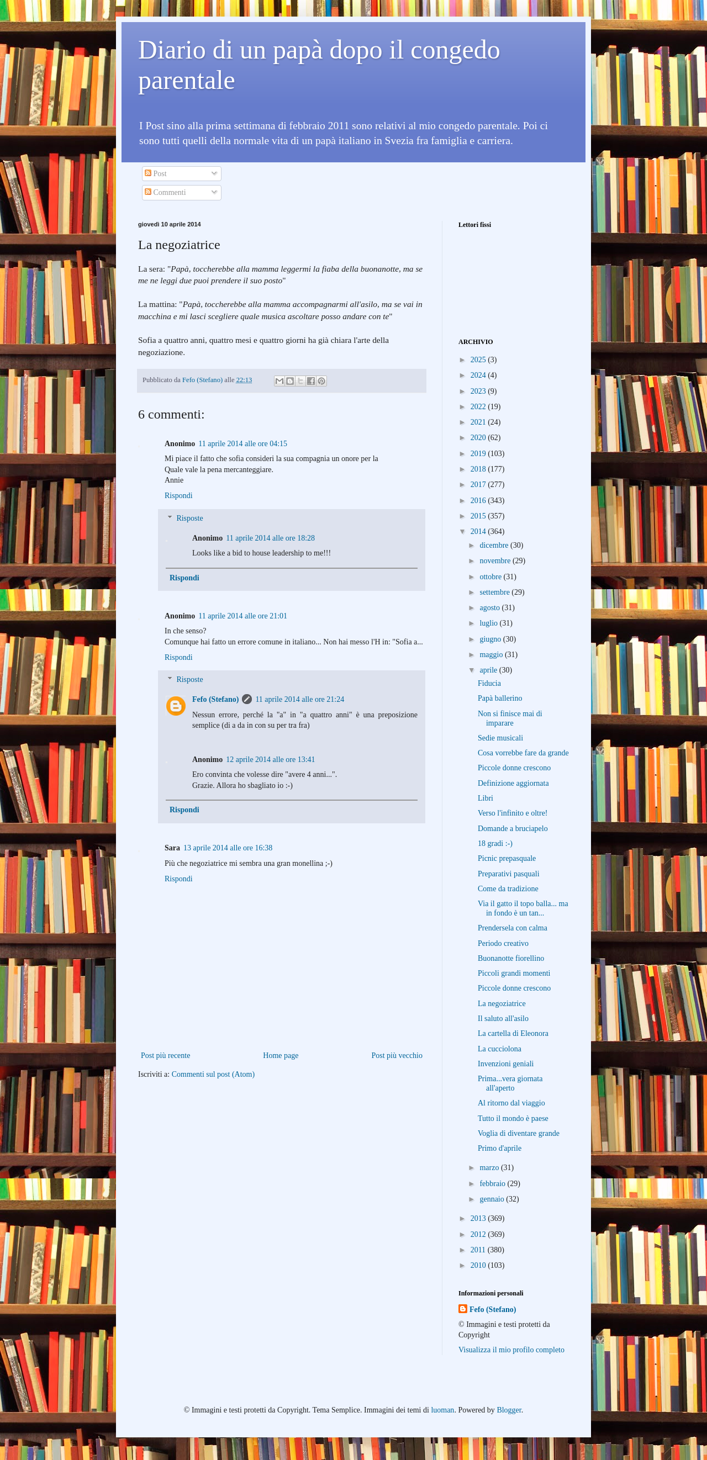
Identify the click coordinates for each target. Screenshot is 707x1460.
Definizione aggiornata (513, 783)
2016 (479, 500)
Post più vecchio (397, 1055)
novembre (495, 561)
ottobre (491, 577)
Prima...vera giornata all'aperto (510, 1083)
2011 (479, 1250)
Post (156, 174)
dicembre (494, 545)
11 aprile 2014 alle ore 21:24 (299, 699)
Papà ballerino (500, 698)
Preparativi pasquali (509, 874)
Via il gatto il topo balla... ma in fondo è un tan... (523, 908)
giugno (491, 639)
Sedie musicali (500, 738)
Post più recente (165, 1055)
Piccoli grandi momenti (514, 973)
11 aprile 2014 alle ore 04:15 (242, 444)
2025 (479, 360)
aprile (489, 670)
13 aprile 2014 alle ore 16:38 (227, 848)
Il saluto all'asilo (503, 1018)
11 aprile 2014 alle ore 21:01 (242, 616)
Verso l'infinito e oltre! (513, 813)
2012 (479, 1234)
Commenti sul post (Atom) (213, 1074)
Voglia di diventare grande (519, 1133)
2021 (479, 422)
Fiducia (489, 683)
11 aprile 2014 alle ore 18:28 (270, 538)
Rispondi (179, 495)
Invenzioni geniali (506, 1064)
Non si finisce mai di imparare (510, 718)
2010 (479, 1265)
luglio (489, 623)
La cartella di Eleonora (513, 1033)
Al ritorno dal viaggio (511, 1103)
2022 (479, 407)
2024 (479, 375)
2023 (479, 391)
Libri (485, 798)
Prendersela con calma (512, 928)
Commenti (165, 192)
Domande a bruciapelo (513, 828)
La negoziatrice (502, 1003)
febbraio (493, 1183)
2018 (479, 469)
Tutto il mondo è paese (513, 1118)
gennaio (492, 1199)
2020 (479, 437)
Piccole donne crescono (514, 768)
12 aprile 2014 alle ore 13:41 (270, 759)
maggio (492, 654)
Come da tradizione (508, 889)
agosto (490, 608)
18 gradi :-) (495, 843)
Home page (280, 1055)
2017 (479, 484)
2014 (479, 531)
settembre (495, 592)
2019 (479, 453)
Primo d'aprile (499, 1148)
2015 (479, 516)
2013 (479, 1218)
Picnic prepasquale (507, 858)
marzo (489, 1167)
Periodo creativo (503, 943)
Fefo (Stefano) (215, 699)
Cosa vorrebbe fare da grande (523, 753)
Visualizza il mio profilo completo (511, 1350)
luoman (442, 1410)
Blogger (509, 1410)
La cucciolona (499, 1049)
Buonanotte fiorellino (511, 958)
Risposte (189, 518)
